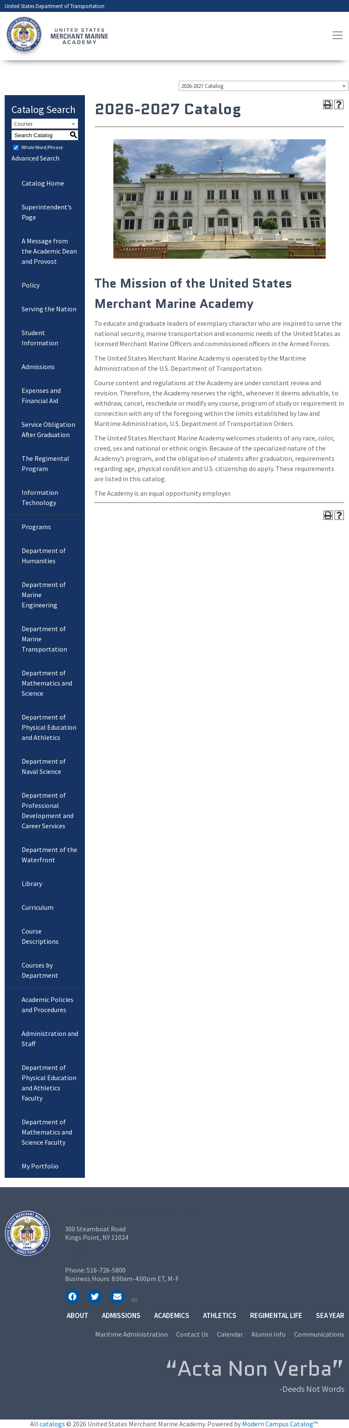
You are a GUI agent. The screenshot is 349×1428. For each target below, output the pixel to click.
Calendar (230, 1334)
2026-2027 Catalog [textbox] (202, 86)
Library (32, 883)
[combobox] (264, 86)
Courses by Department (40, 970)
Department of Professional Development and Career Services (47, 810)
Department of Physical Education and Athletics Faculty (49, 1082)
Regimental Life (276, 1315)
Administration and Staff (50, 1038)
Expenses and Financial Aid (41, 395)
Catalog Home (43, 183)
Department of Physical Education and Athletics (49, 727)
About (77, 1315)
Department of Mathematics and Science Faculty (47, 1132)
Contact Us (192, 1334)
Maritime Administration (131, 1334)
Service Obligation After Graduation (48, 429)
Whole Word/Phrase (42, 147)
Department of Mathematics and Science (47, 683)
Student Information (40, 337)
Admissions (38, 366)
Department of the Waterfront (49, 854)
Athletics (219, 1315)
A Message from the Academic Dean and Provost (49, 251)
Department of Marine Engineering (44, 594)
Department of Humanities (44, 555)
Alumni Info (268, 1334)
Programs (36, 526)
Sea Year (330, 1315)
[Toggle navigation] (337, 35)
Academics (171, 1315)
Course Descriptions (40, 936)
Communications (319, 1334)
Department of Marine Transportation (44, 638)
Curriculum (37, 907)
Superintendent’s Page (47, 212)
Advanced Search (35, 158)
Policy (30, 285)
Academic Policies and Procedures (47, 1004)
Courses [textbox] (23, 123)
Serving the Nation (49, 309)
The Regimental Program (45, 463)
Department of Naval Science (44, 766)
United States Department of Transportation (54, 6)
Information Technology (40, 497)
